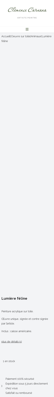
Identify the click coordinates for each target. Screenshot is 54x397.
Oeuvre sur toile (20, 36)
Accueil (5, 36)
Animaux (36, 36)
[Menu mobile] (27, 29)
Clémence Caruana (27, 10)
